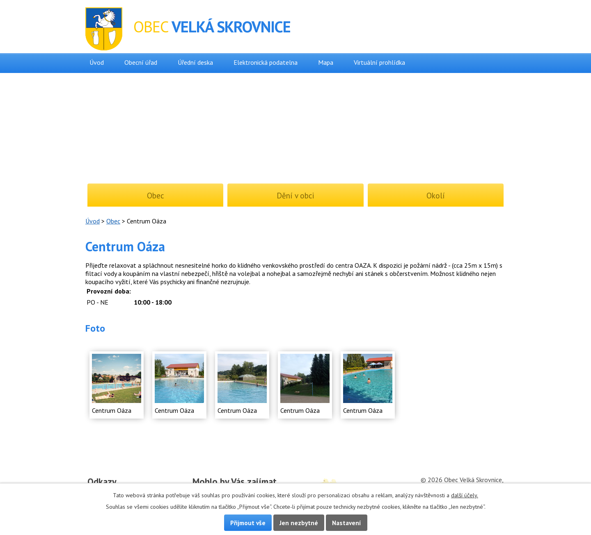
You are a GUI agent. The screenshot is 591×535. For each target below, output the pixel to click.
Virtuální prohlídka (379, 62)
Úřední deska (195, 62)
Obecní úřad (140, 62)
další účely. (464, 495)
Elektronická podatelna (266, 62)
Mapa (325, 62)
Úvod (96, 62)
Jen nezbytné (298, 523)
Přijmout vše (248, 523)
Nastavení (346, 523)
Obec (113, 221)
